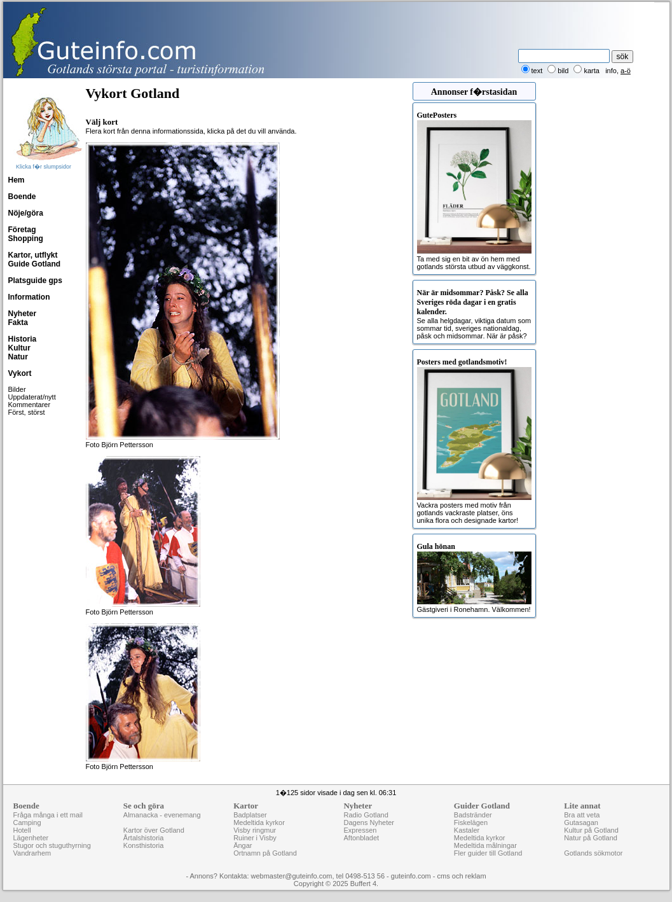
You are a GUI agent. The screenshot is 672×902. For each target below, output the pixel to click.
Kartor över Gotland (153, 830)
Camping (27, 822)
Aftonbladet (361, 838)
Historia (22, 339)
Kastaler (466, 830)
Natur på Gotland (590, 838)
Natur (18, 356)
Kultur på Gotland (591, 830)
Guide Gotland (34, 264)
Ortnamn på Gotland (265, 853)
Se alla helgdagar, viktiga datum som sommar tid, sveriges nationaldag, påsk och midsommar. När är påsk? (474, 314)
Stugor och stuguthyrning (52, 845)
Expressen (359, 830)
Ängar (242, 845)
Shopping (25, 238)
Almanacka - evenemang (162, 815)
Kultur (19, 347)
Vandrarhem (32, 853)
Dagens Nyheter (368, 822)
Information (29, 297)
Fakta (18, 322)
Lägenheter (31, 838)
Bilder (17, 389)
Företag (22, 229)
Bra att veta (582, 815)
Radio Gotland (365, 815)
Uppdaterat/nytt (32, 397)
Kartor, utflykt (33, 255)
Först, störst (26, 412)
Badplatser (250, 815)
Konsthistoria (143, 845)
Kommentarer (29, 404)
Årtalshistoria (143, 838)
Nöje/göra (25, 213)
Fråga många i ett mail (48, 815)
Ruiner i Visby (255, 838)
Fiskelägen (471, 822)
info (611, 70)
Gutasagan (581, 822)
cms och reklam (461, 876)
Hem (16, 180)
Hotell (22, 830)
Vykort (20, 373)
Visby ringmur (254, 830)
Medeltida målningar (485, 845)
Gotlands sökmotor (593, 853)
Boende (22, 196)
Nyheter (22, 313)
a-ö (626, 70)
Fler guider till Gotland (488, 853)
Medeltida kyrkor (259, 822)
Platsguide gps (35, 280)
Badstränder (473, 815)
